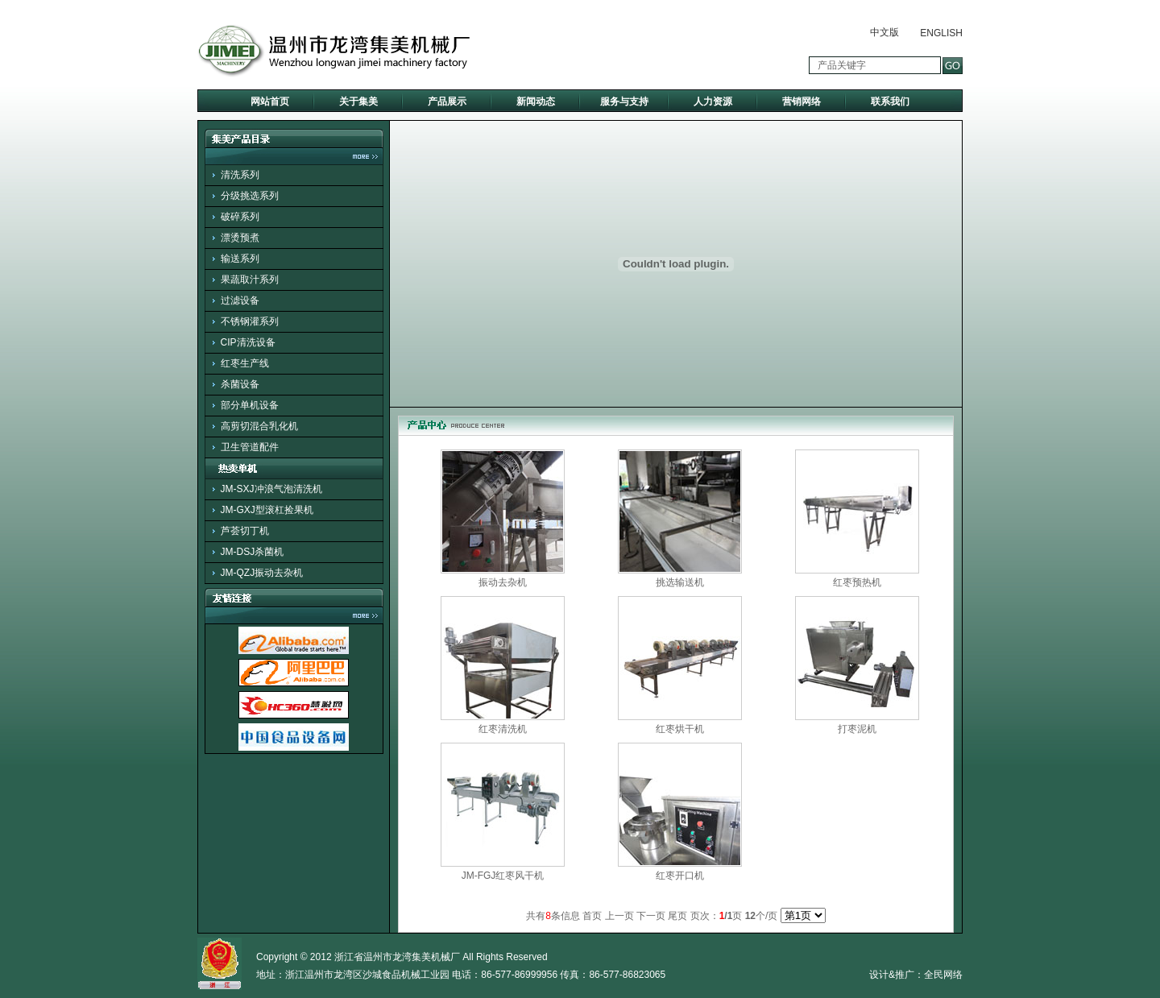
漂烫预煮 (240, 237)
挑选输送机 (680, 582)
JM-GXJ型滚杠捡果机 (267, 510)
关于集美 (358, 101)
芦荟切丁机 (245, 530)
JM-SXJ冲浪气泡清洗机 (271, 489)
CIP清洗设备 (248, 342)
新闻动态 (535, 101)
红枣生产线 (245, 363)
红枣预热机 (857, 582)
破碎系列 (240, 216)
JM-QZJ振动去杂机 (262, 572)
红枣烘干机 (680, 729)
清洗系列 (240, 174)
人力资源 (713, 101)
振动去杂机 (502, 582)
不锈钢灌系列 (250, 321)
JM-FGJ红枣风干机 (503, 875)
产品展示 (447, 101)
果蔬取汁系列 (250, 279)
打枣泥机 (857, 729)
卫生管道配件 (250, 447)
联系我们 (890, 101)
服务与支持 (624, 101)
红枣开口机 (680, 875)
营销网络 (801, 101)
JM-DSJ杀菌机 (252, 551)
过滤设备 (240, 300)
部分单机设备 (250, 405)
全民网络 (943, 974)
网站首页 (270, 101)
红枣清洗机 (502, 729)
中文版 (884, 32)
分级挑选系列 (250, 195)
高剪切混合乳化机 (259, 426)
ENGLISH (941, 33)
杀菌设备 (240, 384)
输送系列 (240, 258)
